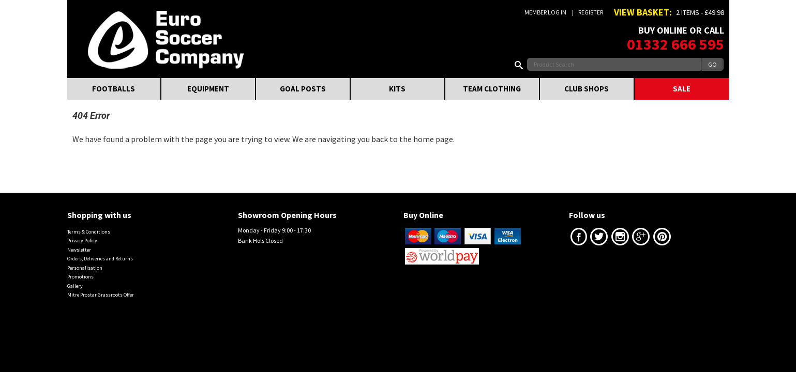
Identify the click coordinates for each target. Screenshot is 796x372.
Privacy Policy (82, 240)
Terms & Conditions (88, 231)
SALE (681, 89)
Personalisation (84, 268)
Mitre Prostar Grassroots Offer (100, 294)
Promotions (80, 276)
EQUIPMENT (208, 89)
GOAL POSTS (303, 89)
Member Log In (545, 12)
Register (590, 12)
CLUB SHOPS (586, 89)
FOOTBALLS (113, 89)
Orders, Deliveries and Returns (100, 258)
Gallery (75, 286)
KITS (397, 89)
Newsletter (79, 249)
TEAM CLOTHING (492, 89)
